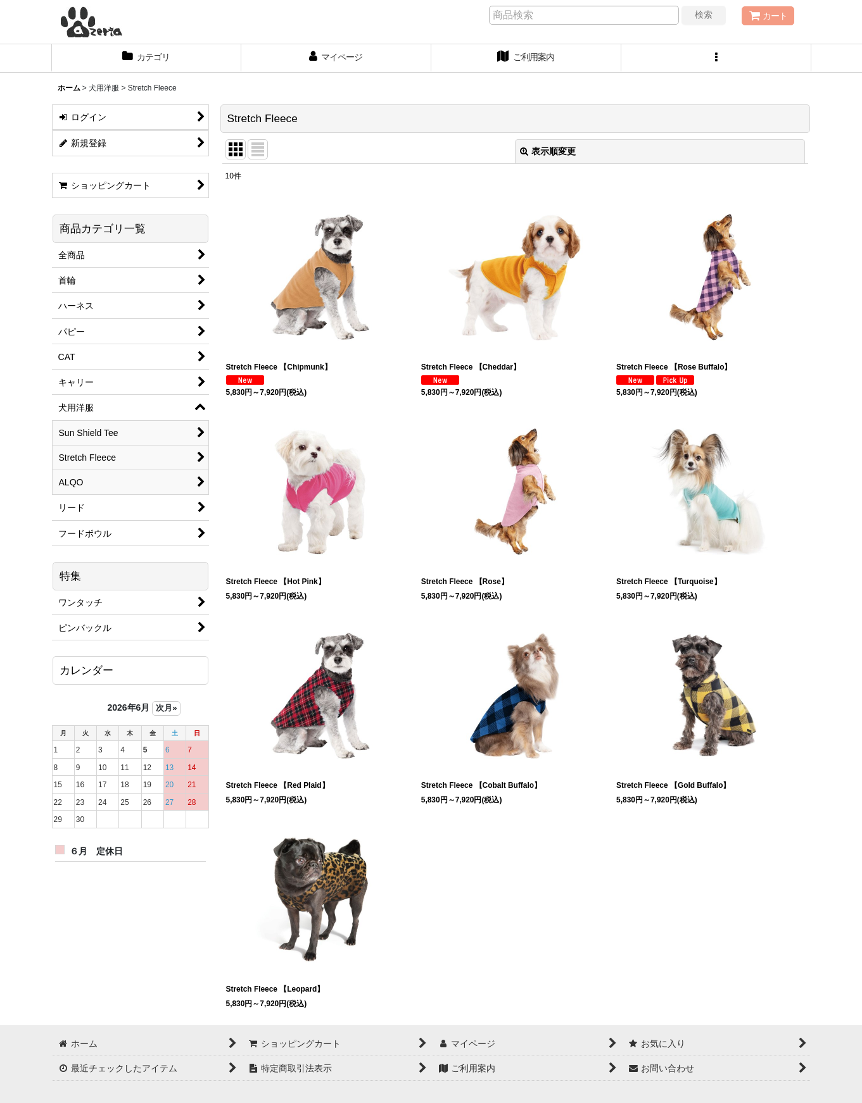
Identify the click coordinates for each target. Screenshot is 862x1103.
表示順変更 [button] (548, 151)
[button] (716, 58)
